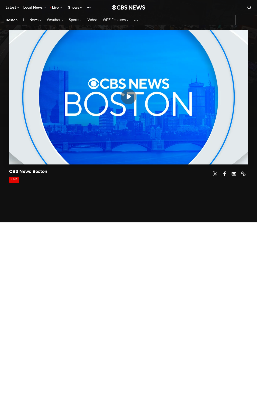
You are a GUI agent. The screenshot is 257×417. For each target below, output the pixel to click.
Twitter (215, 173)
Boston (11, 20)
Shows (75, 7)
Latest (12, 7)
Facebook (224, 173)
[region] (128, 97)
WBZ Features (115, 20)
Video (92, 20)
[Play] (128, 96)
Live (57, 7)
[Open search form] (249, 7)
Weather (55, 20)
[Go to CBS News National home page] (128, 7)
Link (243, 173)
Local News (34, 7)
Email (234, 173)
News (35, 20)
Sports (75, 20)
